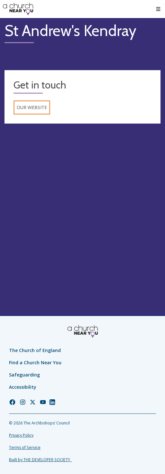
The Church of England (35, 350)
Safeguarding (24, 375)
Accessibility (22, 387)
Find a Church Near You (35, 362)
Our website (32, 107)
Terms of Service (25, 447)
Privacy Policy (21, 435)
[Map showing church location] (82, 206)
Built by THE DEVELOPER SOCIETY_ (40, 459)
